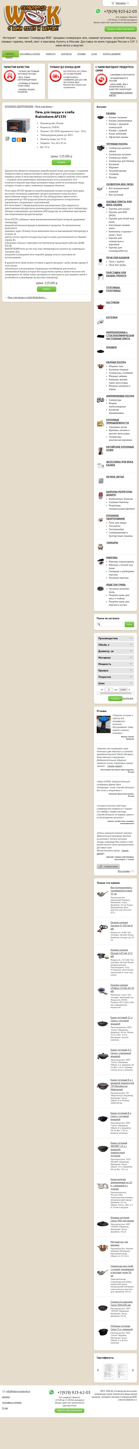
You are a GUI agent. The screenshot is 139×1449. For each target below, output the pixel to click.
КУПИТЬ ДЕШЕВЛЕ (112, 53)
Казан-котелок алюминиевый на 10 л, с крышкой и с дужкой (121, 1184)
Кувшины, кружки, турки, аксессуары (118, 381)
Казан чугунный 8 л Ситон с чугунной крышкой (121, 1116)
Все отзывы (124, 871)
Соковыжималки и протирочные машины (121, 534)
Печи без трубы (117, 264)
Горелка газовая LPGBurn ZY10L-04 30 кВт (122, 988)
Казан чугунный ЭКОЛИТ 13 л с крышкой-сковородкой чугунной (119, 1149)
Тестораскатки (116, 529)
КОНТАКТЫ (66, 53)
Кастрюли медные (118, 369)
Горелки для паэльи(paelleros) (118, 249)
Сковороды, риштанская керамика (120, 438)
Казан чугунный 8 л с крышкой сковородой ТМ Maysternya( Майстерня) (122, 1084)
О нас (5, 1408)
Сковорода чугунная (120, 154)
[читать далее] (114, 766)
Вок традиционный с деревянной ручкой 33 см (121, 890)
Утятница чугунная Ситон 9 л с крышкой (122, 1327)
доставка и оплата (11, 1402)
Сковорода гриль (118, 157)
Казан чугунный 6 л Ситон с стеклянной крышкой (121, 1053)
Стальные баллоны (119, 502)
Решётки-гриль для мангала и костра (119, 603)
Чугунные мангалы (119, 577)
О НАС (94, 53)
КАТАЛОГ (10, 53)
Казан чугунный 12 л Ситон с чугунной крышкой (122, 1020)
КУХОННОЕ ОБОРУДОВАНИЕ (19, 106)
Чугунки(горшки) (117, 170)
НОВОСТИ (50, 53)
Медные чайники (118, 376)
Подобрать (115, 698)
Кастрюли (114, 164)
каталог (6, 1396)
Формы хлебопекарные (117, 405)
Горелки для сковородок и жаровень (116, 241)
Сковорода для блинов (121, 161)
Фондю (113, 177)
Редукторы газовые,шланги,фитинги (122, 507)
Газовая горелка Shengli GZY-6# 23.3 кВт (122, 953)
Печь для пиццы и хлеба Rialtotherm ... (27, 297)
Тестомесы (114, 525)
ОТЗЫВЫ (81, 53)
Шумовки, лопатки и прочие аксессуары (119, 432)
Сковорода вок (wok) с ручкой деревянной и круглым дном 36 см (122, 1270)
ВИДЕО (9, 57)
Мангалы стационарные (121, 561)
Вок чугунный (116, 194)
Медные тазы (116, 366)
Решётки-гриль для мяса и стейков (119, 597)
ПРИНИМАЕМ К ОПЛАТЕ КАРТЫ (120, 93)
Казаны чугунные (118, 117)
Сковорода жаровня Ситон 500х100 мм (122, 1303)
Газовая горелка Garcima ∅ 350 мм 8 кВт (122, 925)
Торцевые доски (118, 427)
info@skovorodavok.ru (18, 1391)
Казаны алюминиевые (120, 120)
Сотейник (114, 174)
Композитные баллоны (121, 498)
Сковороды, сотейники (121, 372)
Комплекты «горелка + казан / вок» (121, 233)
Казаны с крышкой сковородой (119, 125)
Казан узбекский (117, 133)
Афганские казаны (118, 137)
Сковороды (115, 399)
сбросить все (126, 698)
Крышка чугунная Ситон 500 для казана (122, 1219)
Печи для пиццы (117, 522)
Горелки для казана (119, 208)
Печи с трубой (116, 261)
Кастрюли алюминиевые (116, 411)
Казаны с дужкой (118, 130)
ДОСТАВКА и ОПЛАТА (30, 53)
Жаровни (113, 167)
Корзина (120, 3)
